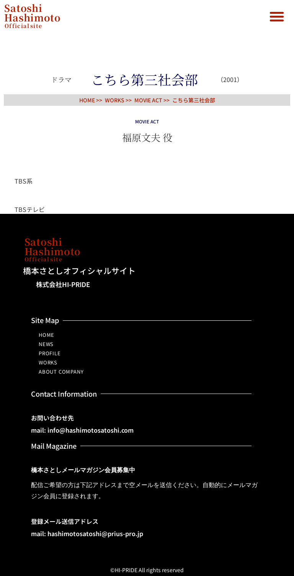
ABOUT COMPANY (61, 371)
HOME (46, 334)
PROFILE (50, 353)
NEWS (46, 344)
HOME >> (90, 100)
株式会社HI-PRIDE (63, 284)
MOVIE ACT (148, 100)
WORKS (48, 362)
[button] (276, 16)
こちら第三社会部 (193, 100)
